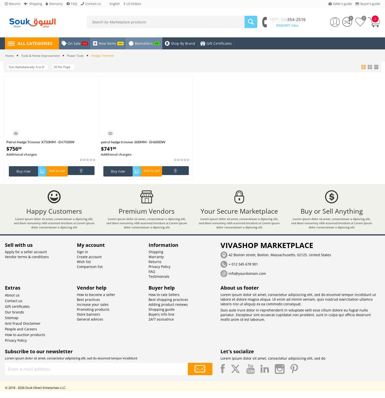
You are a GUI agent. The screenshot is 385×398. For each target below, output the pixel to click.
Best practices (88, 306)
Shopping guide (162, 316)
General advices (90, 326)
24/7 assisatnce (161, 326)
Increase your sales (93, 311)
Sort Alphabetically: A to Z (29, 67)
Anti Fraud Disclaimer (23, 330)
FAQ (152, 278)
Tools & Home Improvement (43, 55)
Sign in (82, 258)
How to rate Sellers (164, 301)
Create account (89, 263)
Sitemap (11, 324)
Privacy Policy (159, 273)
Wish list (84, 268)
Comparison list (90, 273)
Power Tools (80, 55)
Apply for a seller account (26, 258)
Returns (155, 268)
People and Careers (21, 335)
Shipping (156, 258)
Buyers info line (161, 321)
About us (12, 301)
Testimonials (159, 283)
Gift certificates (17, 313)
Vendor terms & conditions (27, 263)
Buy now (23, 171)
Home (9, 55)
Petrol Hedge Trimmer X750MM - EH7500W (40, 142)
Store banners (88, 321)
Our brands (14, 318)
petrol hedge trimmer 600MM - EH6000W (133, 142)
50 (69, 67)
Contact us (13, 307)
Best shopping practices (168, 306)
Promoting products (93, 316)
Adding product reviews (168, 311)
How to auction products (25, 341)
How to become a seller (96, 301)
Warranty (156, 263)
